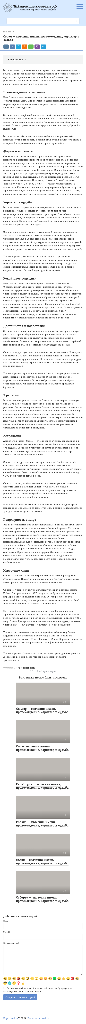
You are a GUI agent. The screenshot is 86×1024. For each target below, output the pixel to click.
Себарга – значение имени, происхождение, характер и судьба (42, 899)
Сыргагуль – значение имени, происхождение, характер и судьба (42, 786)
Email (6, 932)
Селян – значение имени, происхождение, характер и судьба (42, 861)
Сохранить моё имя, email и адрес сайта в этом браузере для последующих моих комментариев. (37, 990)
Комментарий (11, 943)
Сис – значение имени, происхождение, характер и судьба (42, 748)
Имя (5, 921)
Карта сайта (10, 1018)
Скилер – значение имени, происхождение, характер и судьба (42, 710)
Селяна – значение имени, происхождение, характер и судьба (42, 824)
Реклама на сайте (38, 1018)
